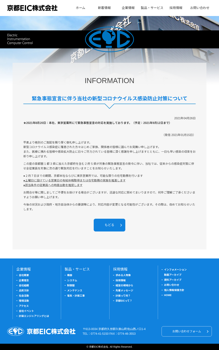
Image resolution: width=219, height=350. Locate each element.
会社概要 (24, 275)
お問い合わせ (199, 8)
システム (72, 280)
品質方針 (24, 290)
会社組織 (24, 285)
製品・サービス (152, 8)
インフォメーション (175, 269)
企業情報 (128, 8)
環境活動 (24, 300)
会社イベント (26, 311)
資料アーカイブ (172, 279)
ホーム (80, 8)
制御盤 (71, 285)
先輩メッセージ (124, 290)
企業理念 (24, 280)
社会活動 (24, 295)
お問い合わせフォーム (186, 331)
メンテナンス (74, 290)
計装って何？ (123, 295)
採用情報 (175, 8)
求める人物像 (123, 275)
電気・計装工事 (76, 295)
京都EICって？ (124, 300)
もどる (109, 225)
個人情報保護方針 (174, 290)
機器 (69, 275)
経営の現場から (124, 285)
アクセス (24, 305)
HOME (168, 295)
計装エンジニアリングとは (34, 316)
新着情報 (104, 8)
